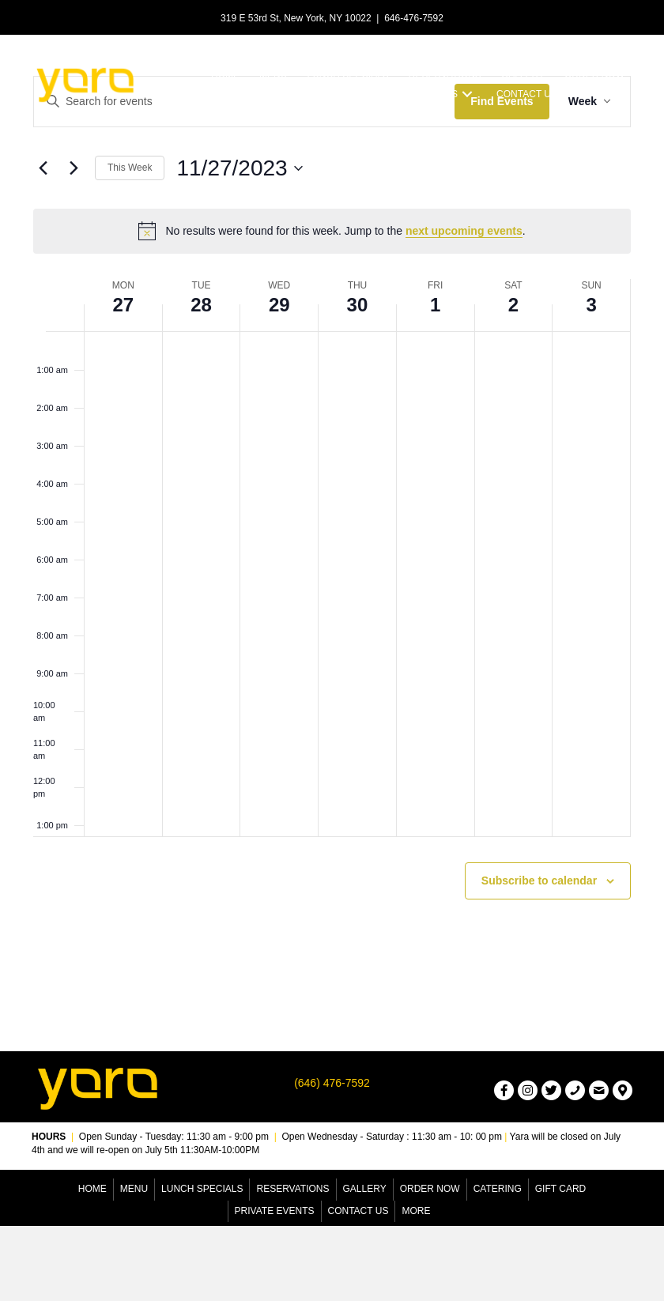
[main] (332, 525)
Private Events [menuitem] (275, 1210)
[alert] (332, 231)
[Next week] (73, 168)
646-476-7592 (413, 18)
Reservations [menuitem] (292, 1188)
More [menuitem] (416, 1210)
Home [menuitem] (92, 1188)
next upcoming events (464, 230)
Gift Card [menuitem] (560, 1188)
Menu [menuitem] (134, 1188)
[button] (467, 94)
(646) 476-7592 (332, 1083)
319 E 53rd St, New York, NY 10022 (296, 18)
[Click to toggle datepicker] (239, 168)
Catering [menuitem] (497, 1188)
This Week (130, 167)
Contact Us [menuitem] (358, 1210)
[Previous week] (42, 168)
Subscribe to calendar (539, 880)
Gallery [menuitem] (365, 1188)
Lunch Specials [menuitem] (202, 1188)
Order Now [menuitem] (430, 1188)
